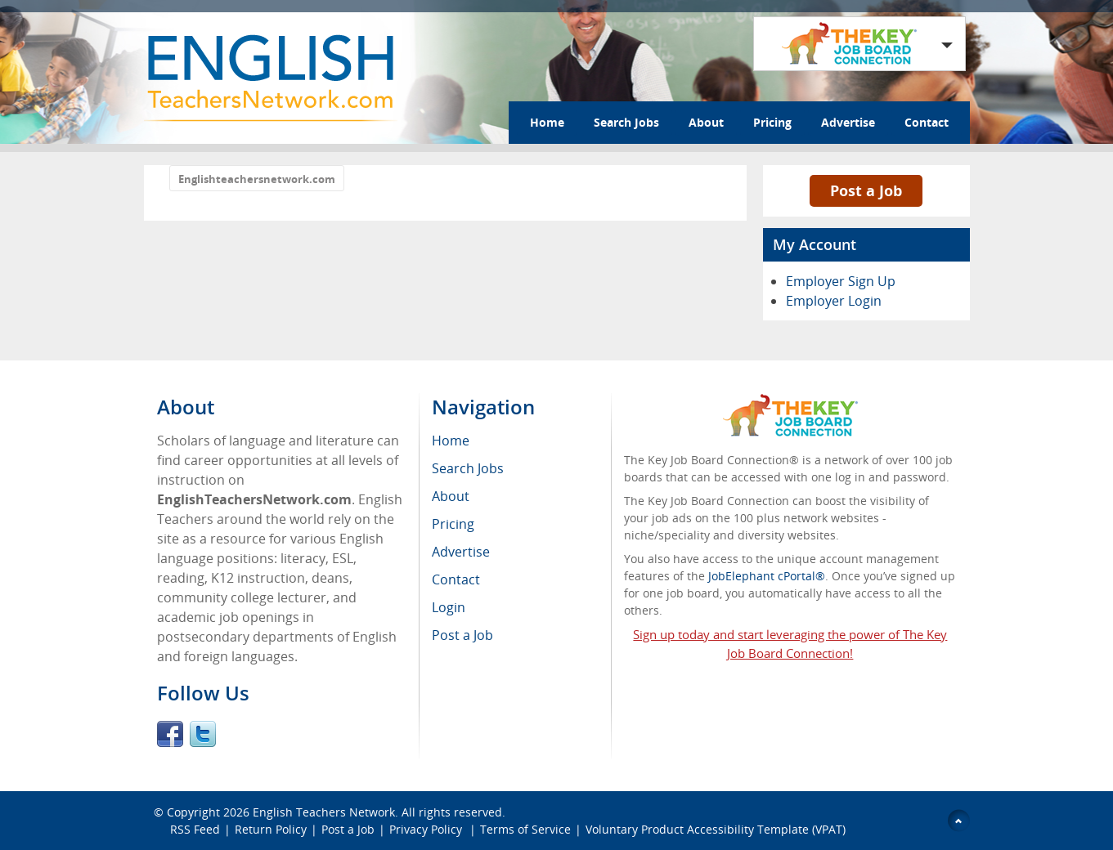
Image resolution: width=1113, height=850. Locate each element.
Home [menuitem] (450, 441)
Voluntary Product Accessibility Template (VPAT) (716, 829)
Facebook (170, 734)
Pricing (772, 122)
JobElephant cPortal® (766, 576)
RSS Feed (195, 829)
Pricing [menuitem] (453, 524)
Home (547, 122)
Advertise (848, 122)
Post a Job (866, 190)
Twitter (203, 734)
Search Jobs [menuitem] (468, 468)
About (706, 122)
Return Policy (271, 829)
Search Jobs (626, 122)
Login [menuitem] (448, 607)
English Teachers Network (324, 812)
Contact (926, 122)
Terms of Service (525, 829)
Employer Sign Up (840, 281)
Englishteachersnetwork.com (256, 179)
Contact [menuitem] (456, 579)
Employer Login (834, 301)
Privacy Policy (427, 829)
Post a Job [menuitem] (462, 635)
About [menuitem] (450, 496)
